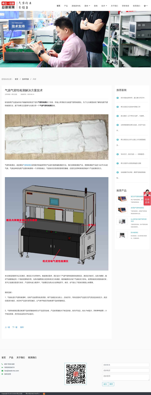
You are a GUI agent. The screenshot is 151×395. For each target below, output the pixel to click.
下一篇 (14, 327)
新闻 (96, 6)
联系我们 (136, 6)
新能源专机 (76, 6)
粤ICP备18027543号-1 (33, 393)
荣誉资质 (125, 6)
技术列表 (25, 79)
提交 (105, 384)
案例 (86, 6)
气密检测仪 (27, 165)
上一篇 (7, 327)
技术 (103, 6)
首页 (58, 6)
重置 (111, 384)
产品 (66, 6)
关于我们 (114, 6)
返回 (22, 327)
